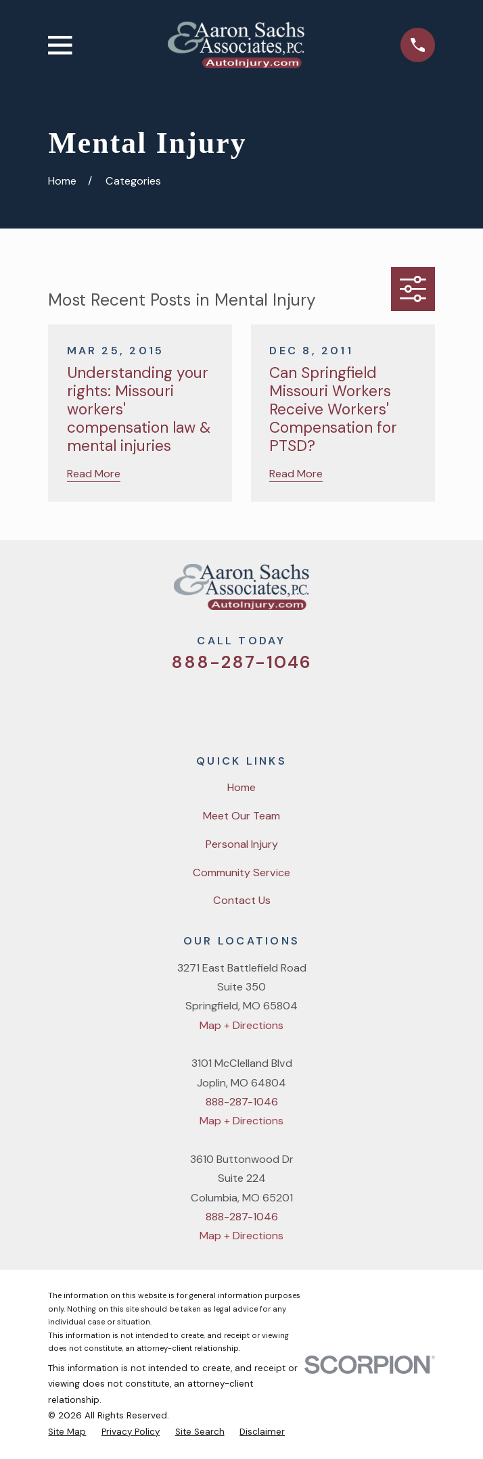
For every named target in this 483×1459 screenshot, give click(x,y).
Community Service (241, 872)
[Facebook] (224, 705)
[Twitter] (190, 705)
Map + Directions (241, 1025)
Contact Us (242, 900)
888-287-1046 (242, 661)
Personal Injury (242, 844)
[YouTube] (259, 705)
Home (241, 787)
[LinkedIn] (294, 705)
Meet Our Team (241, 816)
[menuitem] (67, 1432)
